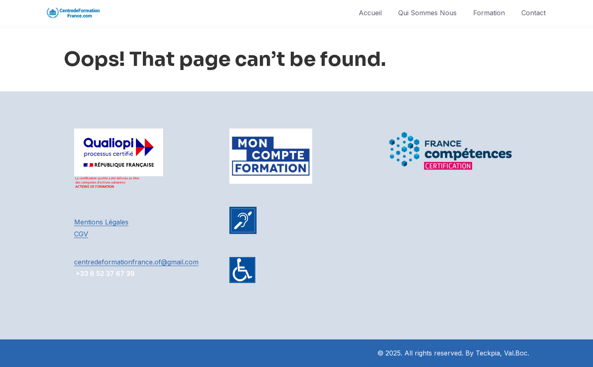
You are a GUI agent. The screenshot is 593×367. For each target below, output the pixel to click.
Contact (533, 13)
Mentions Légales (101, 222)
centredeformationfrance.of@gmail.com (136, 262)
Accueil (370, 13)
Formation (489, 13)
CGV (81, 234)
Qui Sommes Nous (427, 13)
